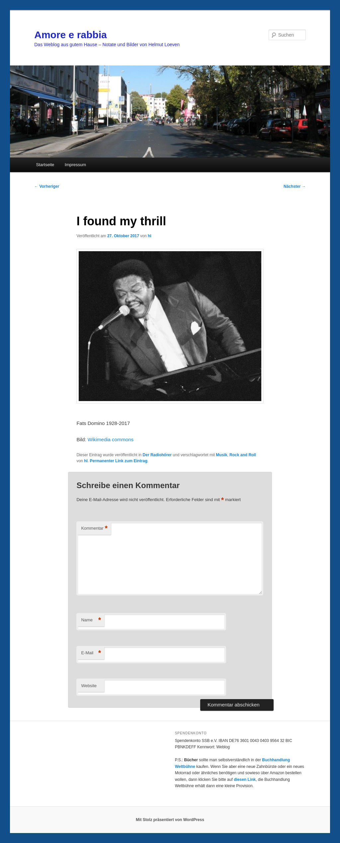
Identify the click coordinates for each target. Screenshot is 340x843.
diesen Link (245, 779)
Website (89, 685)
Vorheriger (46, 186)
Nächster (295, 186)
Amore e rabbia (70, 34)
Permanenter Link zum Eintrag (118, 461)
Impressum (75, 164)
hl (149, 236)
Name (91, 620)
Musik (221, 455)
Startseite (45, 164)
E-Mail (91, 653)
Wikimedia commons (110, 439)
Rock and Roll (242, 455)
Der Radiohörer (157, 455)
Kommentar (94, 528)
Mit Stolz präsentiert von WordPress (170, 819)
